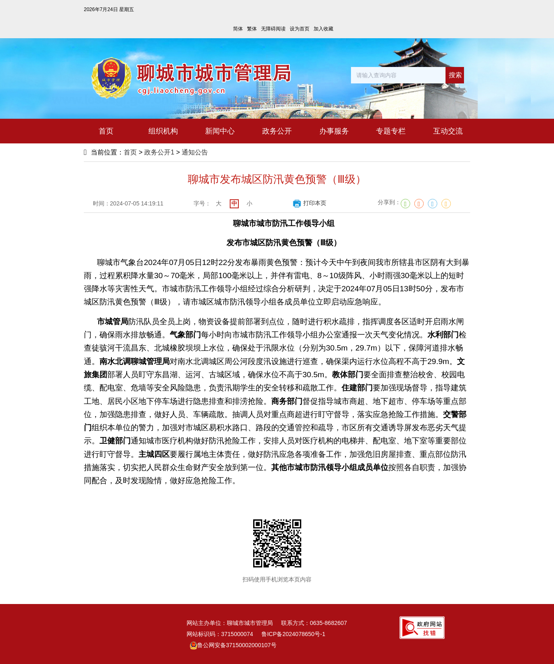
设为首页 (299, 29)
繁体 (252, 29)
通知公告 (195, 152)
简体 (238, 29)
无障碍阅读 (273, 29)
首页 (130, 152)
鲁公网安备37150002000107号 (233, 645)
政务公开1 (159, 152)
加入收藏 (323, 29)
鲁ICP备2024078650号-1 (293, 634)
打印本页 (309, 203)
